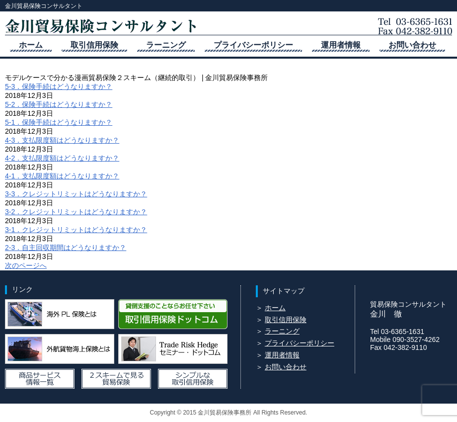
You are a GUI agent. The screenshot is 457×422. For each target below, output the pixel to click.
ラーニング (166, 45)
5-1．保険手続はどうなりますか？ (58, 122)
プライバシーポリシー (253, 45)
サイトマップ (284, 291)
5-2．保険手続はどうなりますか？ (58, 104)
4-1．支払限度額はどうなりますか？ (62, 176)
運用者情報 (341, 45)
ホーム (31, 45)
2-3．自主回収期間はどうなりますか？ (65, 248)
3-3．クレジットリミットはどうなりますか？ (76, 194)
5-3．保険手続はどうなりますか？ (58, 86)
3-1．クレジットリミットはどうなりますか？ (76, 230)
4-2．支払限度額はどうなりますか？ (62, 158)
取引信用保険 (94, 45)
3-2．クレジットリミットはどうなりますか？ (76, 212)
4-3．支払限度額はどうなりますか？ (62, 140)
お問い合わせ (412, 45)
